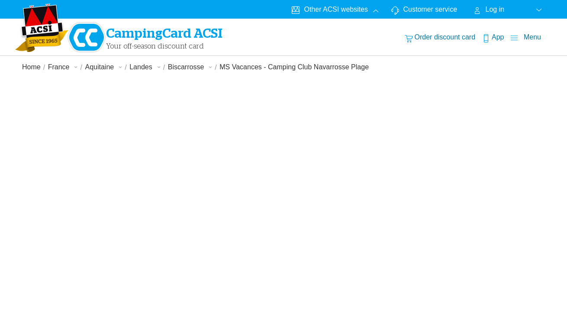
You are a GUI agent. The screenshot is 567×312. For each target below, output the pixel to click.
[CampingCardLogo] (42, 27)
